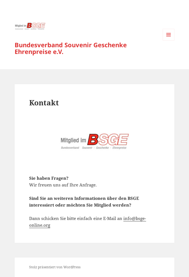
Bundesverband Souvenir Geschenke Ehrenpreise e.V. (71, 48)
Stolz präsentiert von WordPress (54, 267)
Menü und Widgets (168, 40)
